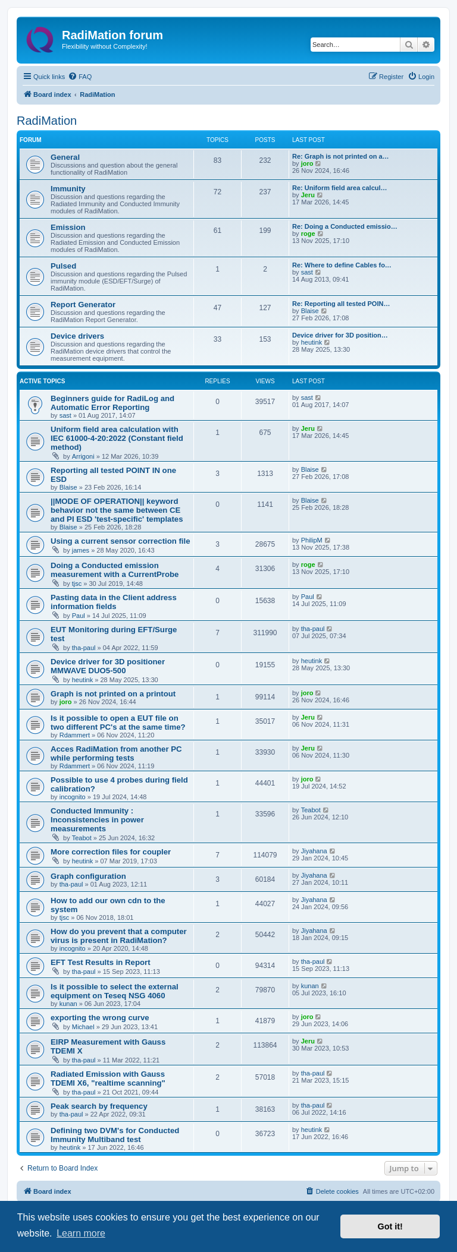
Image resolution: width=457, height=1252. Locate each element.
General (65, 157)
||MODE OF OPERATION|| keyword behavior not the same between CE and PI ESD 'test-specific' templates (117, 510)
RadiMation (47, 120)
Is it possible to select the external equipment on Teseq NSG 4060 (115, 991)
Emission (68, 227)
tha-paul (84, 647)
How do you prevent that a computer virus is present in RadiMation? (119, 936)
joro (307, 163)
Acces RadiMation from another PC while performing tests (116, 753)
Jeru (308, 194)
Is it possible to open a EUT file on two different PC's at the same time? (118, 722)
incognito (73, 796)
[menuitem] (80, 77)
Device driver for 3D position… (340, 335)
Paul (78, 615)
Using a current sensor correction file (120, 541)
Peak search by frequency (99, 1106)
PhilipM (312, 540)
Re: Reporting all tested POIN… (341, 303)
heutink (311, 342)
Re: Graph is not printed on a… (340, 156)
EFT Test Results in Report (101, 962)
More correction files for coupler (111, 851)
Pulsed (63, 265)
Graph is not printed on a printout (113, 693)
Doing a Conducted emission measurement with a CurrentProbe (115, 570)
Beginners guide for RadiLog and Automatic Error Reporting (112, 403)
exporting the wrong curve (100, 1017)
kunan (68, 1003)
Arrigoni (83, 456)
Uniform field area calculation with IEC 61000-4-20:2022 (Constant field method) (117, 438)
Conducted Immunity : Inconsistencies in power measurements (97, 819)
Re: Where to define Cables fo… (342, 265)
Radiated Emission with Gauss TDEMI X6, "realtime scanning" (108, 1078)
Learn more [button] (81, 1233)
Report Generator (83, 304)
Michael (83, 1026)
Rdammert (75, 735)
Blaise (310, 310)
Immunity (68, 188)
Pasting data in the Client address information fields (114, 602)
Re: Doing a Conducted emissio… (344, 226)
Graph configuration (88, 876)
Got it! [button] (390, 1226)
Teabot (82, 837)
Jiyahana (314, 850)
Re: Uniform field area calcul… (339, 187)
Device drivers (77, 336)
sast (307, 272)
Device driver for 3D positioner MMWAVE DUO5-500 (108, 666)
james (80, 550)
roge (308, 233)
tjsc (77, 583)
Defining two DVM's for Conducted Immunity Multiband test (115, 1135)
